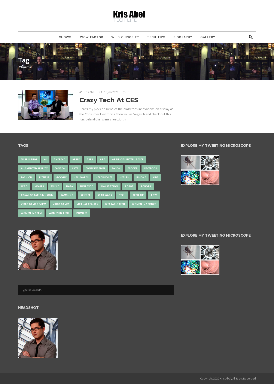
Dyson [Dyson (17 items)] (116, 168)
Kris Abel (89, 92)
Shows (65, 37)
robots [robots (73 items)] (146, 186)
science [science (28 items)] (85, 195)
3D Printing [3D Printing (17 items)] (29, 159)
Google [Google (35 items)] (61, 177)
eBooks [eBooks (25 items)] (132, 168)
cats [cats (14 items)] (75, 168)
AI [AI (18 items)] (45, 159)
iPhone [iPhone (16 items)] (141, 177)
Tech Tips (156, 37)
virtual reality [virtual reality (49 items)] (87, 204)
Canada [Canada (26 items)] (60, 168)
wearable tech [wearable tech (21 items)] (115, 204)
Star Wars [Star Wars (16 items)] (104, 195)
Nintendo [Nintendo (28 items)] (86, 186)
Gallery (207, 37)
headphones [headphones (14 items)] (104, 177)
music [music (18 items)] (55, 186)
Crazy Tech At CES (108, 100)
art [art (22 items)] (102, 159)
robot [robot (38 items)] (129, 186)
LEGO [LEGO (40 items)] (24, 186)
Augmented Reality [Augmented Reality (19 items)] (34, 168)
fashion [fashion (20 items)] (26, 177)
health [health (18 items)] (124, 177)
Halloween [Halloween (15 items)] (81, 177)
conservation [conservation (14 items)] (95, 168)
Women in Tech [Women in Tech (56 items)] (59, 213)
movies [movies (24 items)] (39, 186)
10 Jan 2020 (111, 92)
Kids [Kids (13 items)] (155, 177)
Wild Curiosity (125, 37)
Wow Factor (91, 37)
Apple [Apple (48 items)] (76, 159)
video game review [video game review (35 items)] (33, 204)
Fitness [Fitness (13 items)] (44, 177)
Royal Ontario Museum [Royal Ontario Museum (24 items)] (37, 195)
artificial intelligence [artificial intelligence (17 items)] (127, 159)
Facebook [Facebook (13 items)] (150, 168)
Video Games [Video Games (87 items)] (61, 204)
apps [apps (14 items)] (90, 159)
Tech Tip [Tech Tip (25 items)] (138, 195)
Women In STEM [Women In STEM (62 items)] (31, 213)
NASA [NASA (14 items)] (69, 186)
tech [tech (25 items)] (122, 195)
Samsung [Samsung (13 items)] (67, 195)
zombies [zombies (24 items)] (81, 213)
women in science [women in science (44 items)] (144, 204)
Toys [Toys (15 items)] (154, 195)
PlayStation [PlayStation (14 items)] (109, 186)
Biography (182, 37)
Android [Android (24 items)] (59, 159)
